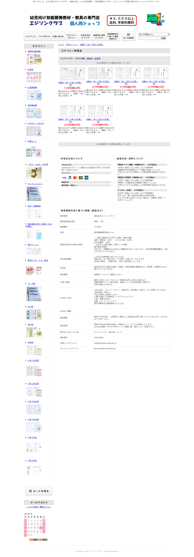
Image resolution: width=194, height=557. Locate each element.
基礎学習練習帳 (38, 57)
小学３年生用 (38, 407)
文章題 (38, 75)
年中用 (38, 331)
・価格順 (88, 58)
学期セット (38, 150)
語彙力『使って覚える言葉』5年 (70, 120)
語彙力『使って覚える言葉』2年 (98, 82)
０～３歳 (38, 292)
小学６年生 (38, 469)
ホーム (61, 45)
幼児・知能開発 (38, 212)
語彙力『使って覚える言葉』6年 (98, 120)
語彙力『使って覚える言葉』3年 (126, 82)
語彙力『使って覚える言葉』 (92, 45)
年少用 (38, 313)
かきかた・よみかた (38, 129)
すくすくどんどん (38, 192)
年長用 (38, 348)
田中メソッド (38, 250)
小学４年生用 (38, 425)
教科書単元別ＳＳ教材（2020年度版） (38, 231)
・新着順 (96, 58)
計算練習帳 (38, 93)
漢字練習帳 (38, 111)
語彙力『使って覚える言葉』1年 (70, 84)
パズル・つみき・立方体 (38, 171)
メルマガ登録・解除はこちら (39, 507)
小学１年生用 (38, 369)
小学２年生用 (38, 390)
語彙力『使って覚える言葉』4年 (154, 82)
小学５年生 (38, 446)
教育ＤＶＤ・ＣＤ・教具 (38, 269)
